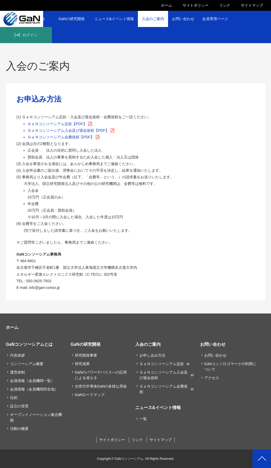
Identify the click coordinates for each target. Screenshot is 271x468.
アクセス (211, 378)
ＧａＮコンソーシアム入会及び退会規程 (163, 375)
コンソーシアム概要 (26, 364)
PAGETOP (261, 458)
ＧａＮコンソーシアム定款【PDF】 (57, 124)
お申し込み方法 (152, 355)
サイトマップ (252, 5)
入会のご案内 (153, 19)
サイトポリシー (196, 5)
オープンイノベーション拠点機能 (36, 417)
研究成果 (82, 364)
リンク (224, 5)
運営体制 (17, 372)
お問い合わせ (183, 19)
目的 (13, 398)
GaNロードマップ (90, 395)
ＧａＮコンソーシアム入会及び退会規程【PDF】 (68, 130)
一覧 (143, 419)
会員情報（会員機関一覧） (32, 381)
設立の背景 (19, 406)
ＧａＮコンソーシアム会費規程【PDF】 (61, 137)
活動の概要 (19, 428)
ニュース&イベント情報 (114, 19)
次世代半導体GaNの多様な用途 (101, 386)
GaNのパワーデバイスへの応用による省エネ (101, 375)
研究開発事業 (86, 355)
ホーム (166, 5)
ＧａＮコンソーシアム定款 (161, 364)
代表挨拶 (17, 355)
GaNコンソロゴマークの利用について (230, 366)
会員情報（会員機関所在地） (34, 389)
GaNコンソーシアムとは (29, 344)
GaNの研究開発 (71, 19)
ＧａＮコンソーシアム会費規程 (163, 389)
